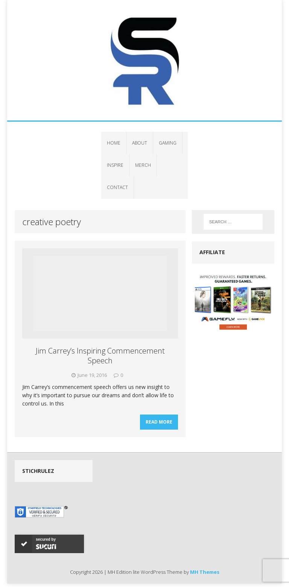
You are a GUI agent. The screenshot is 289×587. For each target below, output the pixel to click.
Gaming (167, 143)
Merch (143, 165)
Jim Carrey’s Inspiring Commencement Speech (100, 356)
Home (113, 143)
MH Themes (204, 572)
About (139, 143)
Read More (159, 422)
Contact (117, 187)
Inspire (115, 165)
